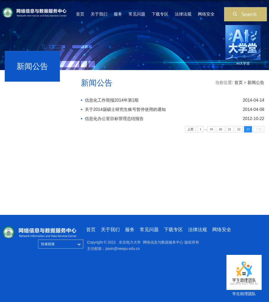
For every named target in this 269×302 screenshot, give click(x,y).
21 (229, 129)
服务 (118, 14)
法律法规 (183, 14)
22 (238, 129)
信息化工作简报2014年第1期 (112, 100)
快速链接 (48, 244)
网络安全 (206, 14)
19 (211, 129)
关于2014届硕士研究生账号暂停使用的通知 (125, 109)
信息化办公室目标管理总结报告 (114, 118)
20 (220, 129)
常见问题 (136, 14)
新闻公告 (255, 82)
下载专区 (160, 14)
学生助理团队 (244, 293)
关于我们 (99, 14)
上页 (190, 129)
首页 (80, 14)
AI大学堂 (243, 63)
